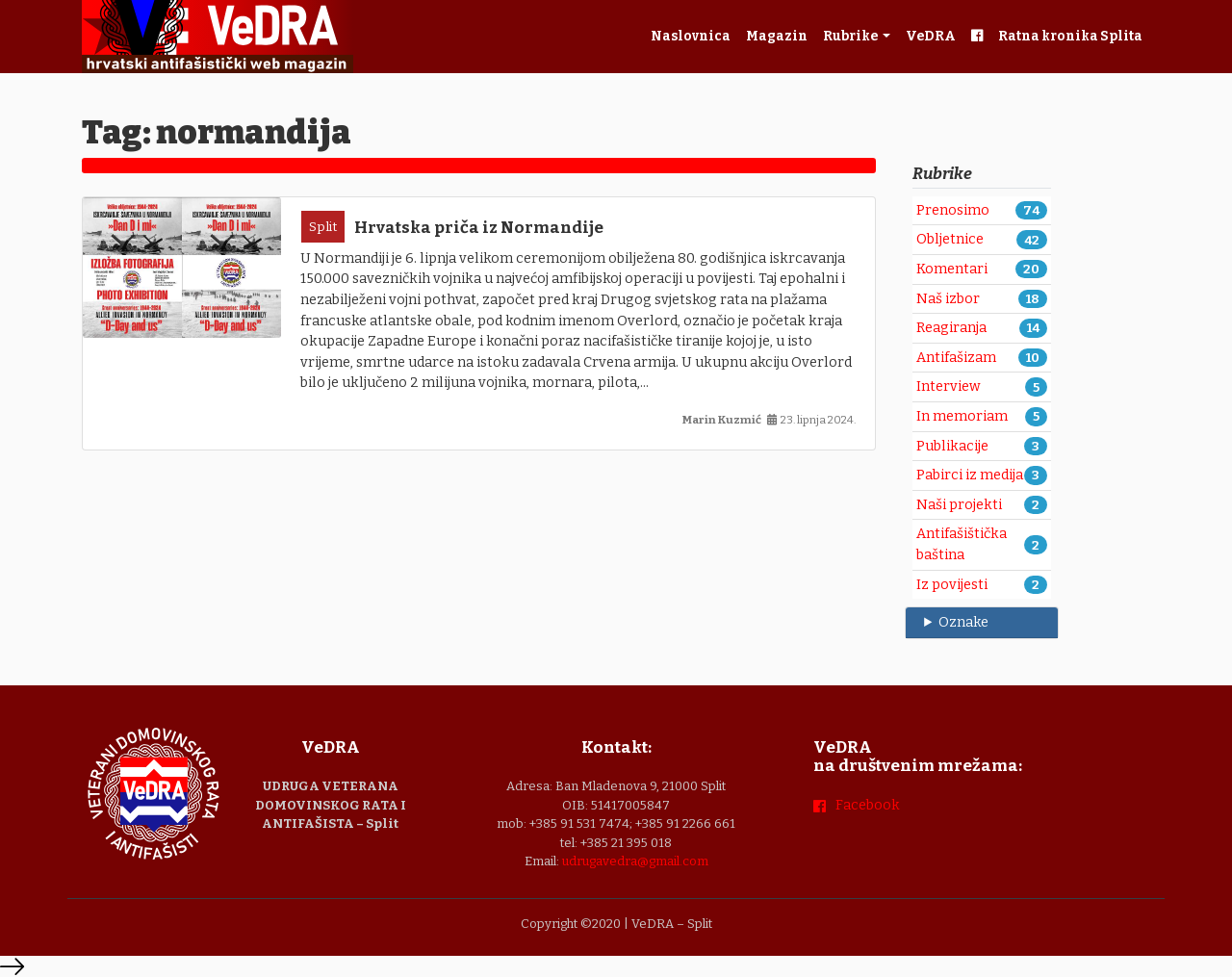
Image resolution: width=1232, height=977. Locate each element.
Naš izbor (948, 299)
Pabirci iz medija (969, 475)
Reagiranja (951, 328)
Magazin (777, 36)
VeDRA (931, 36)
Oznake (963, 622)
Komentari (952, 269)
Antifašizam (956, 357)
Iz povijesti (952, 585)
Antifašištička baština (961, 544)
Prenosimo (952, 210)
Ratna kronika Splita (1070, 36)
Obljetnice (950, 239)
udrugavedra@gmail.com (635, 861)
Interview (948, 386)
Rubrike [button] (851, 36)
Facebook (867, 805)
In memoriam (962, 416)
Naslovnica (691, 36)
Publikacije (952, 446)
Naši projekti (959, 505)
